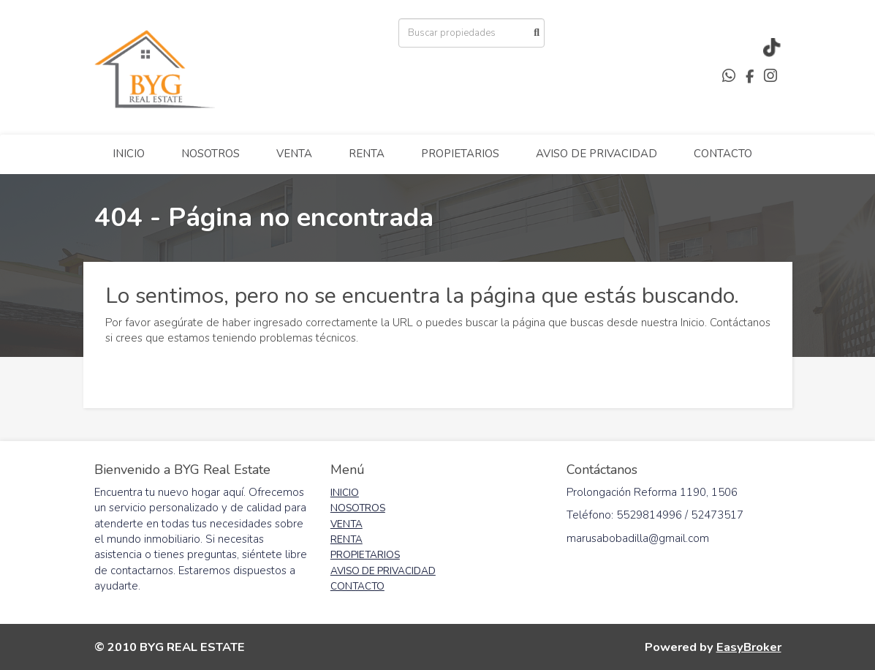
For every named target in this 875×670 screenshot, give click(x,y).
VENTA (294, 153)
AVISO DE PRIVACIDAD (596, 153)
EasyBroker (748, 647)
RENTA (367, 153)
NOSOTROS (210, 153)
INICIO (129, 153)
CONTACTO (723, 153)
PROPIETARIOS (460, 153)
